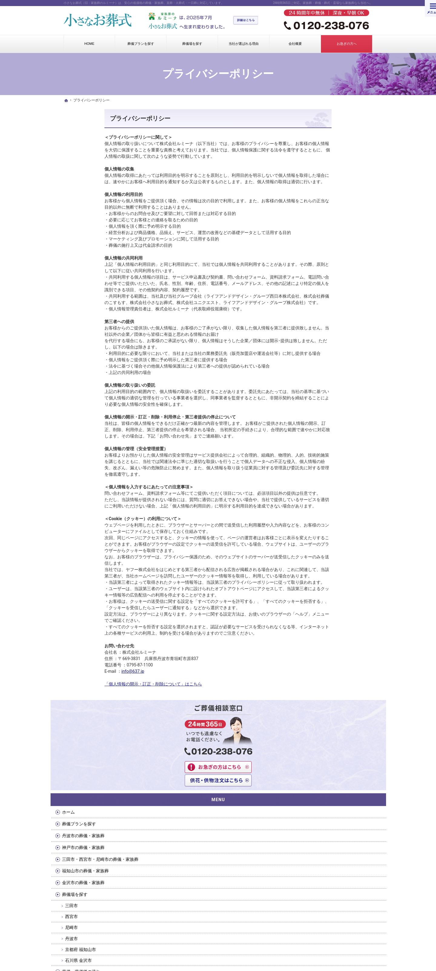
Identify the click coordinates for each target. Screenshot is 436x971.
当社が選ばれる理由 (330, 409)
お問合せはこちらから (216, 783)
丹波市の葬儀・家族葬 (332, 244)
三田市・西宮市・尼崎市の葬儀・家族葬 (338, 271)
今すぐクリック (115, 783)
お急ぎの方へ (324, 468)
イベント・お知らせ (330, 550)
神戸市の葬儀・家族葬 (332, 256)
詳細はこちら (248, 20)
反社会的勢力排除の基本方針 (338, 526)
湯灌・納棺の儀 (326, 397)
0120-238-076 (318, 777)
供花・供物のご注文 (330, 479)
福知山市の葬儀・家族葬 (334, 285)
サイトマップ (324, 573)
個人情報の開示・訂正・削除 (338, 503)
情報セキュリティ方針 (332, 515)
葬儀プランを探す (328, 232)
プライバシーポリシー (99, 118)
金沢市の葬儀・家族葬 (332, 297)
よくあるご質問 (326, 421)
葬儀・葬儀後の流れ (330, 385)
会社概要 (319, 444)
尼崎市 (320, 341)
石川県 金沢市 (327, 374)
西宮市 (320, 331)
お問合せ (319, 456)
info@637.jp (92, 671)
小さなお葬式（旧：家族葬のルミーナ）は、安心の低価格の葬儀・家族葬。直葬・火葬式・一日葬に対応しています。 (144, 3)
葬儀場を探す (324, 308)
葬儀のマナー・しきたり (334, 432)
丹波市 (320, 352)
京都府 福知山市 (329, 363)
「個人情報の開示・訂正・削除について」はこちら (112, 684)
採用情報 (319, 538)
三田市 (320, 320)
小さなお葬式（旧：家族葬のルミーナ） (173, 942)
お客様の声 (321, 562)
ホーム (317, 221)
